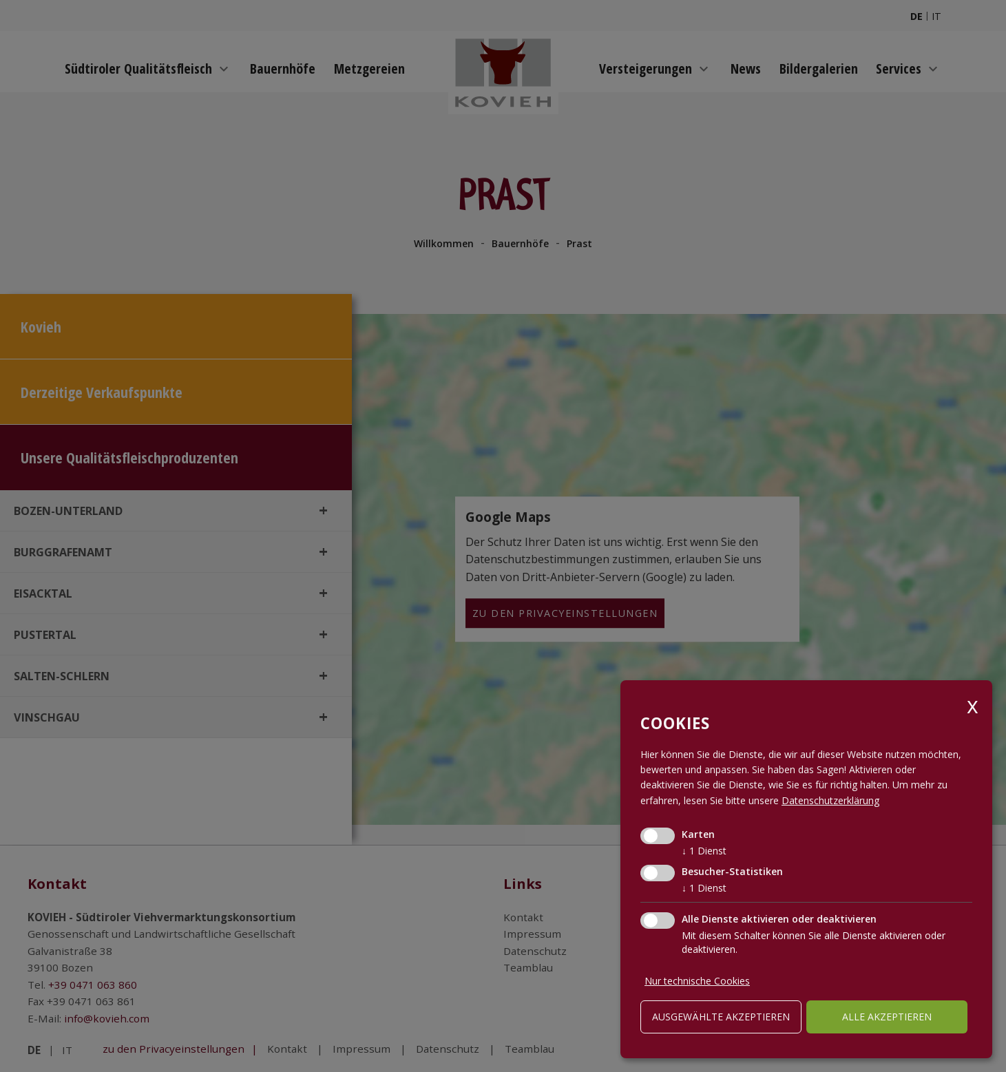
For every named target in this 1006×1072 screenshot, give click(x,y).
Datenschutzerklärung (830, 800)
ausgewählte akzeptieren (721, 1016)
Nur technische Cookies (697, 980)
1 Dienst (704, 850)
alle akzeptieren (887, 1016)
